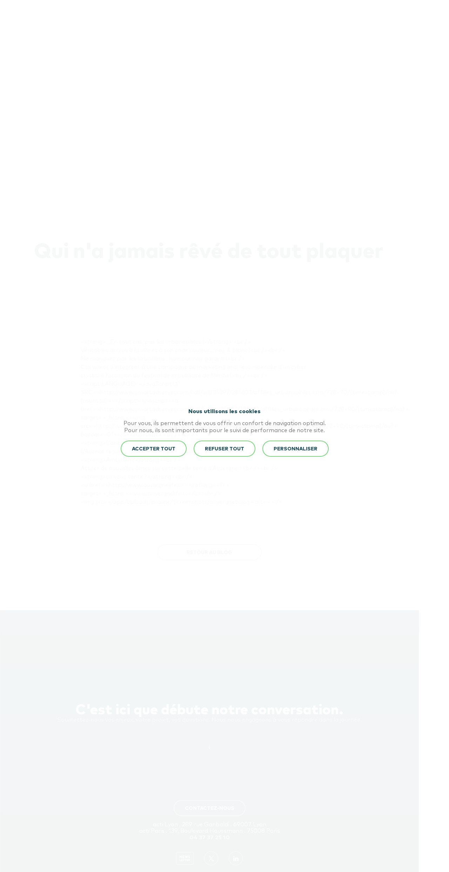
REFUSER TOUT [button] (224, 449)
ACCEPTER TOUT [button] (153, 449)
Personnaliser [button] (295, 449)
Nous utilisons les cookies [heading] (224, 411)
